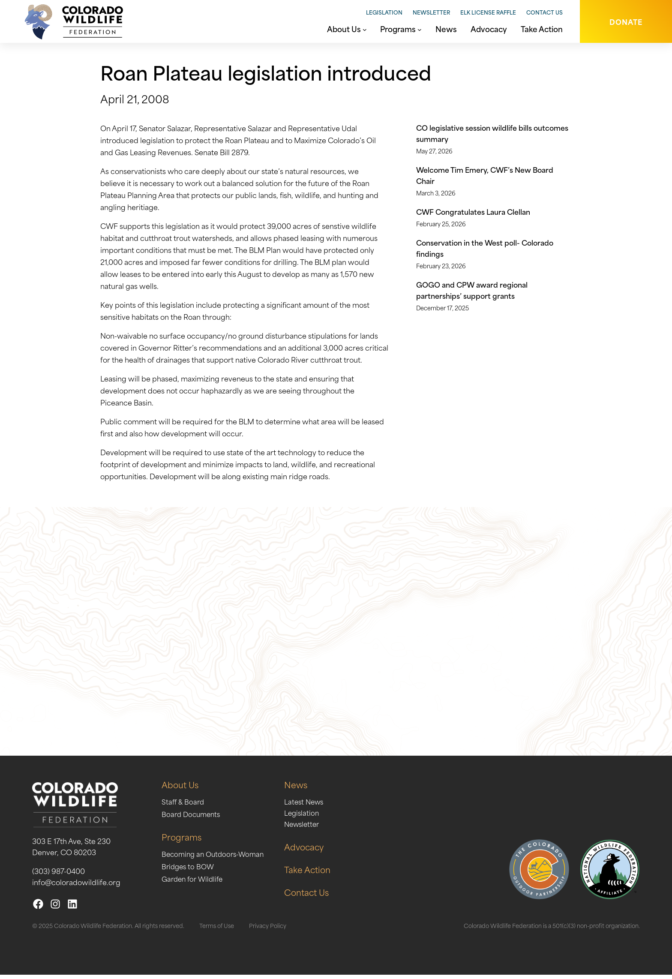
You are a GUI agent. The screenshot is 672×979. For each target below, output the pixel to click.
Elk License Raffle (488, 12)
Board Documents (193, 817)
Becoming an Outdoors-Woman (216, 857)
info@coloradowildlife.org (76, 886)
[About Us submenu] (365, 29)
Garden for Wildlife (194, 882)
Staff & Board (184, 805)
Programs (182, 841)
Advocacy (311, 851)
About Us (181, 788)
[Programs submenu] (419, 29)
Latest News (311, 805)
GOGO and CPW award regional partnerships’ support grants (472, 290)
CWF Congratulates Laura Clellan (473, 211)
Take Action (314, 873)
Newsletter (431, 12)
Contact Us (544, 12)
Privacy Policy (267, 929)
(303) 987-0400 (58, 874)
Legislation (384, 12)
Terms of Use (216, 929)
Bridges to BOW (189, 870)
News (302, 788)
